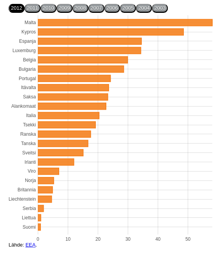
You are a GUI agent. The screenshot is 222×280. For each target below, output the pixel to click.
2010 (48, 8)
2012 (16, 8)
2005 (128, 8)
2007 (96, 8)
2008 (80, 8)
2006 (112, 8)
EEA (30, 245)
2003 (160, 8)
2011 (32, 8)
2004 (144, 8)
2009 (64, 8)
